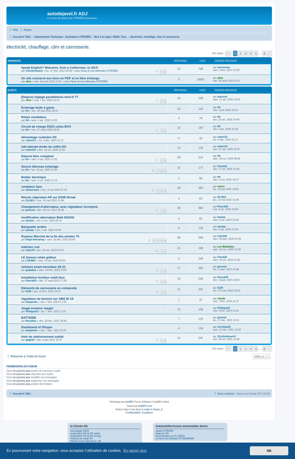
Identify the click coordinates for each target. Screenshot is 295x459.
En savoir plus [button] (135, 451)
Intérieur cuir (30, 247)
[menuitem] (13, 30)
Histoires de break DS (81, 438)
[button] (228, 53)
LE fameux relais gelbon (38, 257)
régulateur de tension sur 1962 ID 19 (47, 298)
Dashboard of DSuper (37, 327)
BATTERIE (28, 317)
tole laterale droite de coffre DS (43, 146)
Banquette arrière (33, 227)
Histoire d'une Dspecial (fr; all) (85, 441)
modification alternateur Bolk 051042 (47, 217)
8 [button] (264, 53)
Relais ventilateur (33, 117)
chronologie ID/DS (79, 431)
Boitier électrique (33, 177)
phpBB (128, 402)
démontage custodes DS (39, 137)
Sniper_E (158, 409)
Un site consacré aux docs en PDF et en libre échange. (60, 78)
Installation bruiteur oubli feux (43, 277)
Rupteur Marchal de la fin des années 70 (50, 236)
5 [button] (256, 53)
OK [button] (269, 451)
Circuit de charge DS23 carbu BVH (46, 126)
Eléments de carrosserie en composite (49, 288)
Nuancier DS (162, 433)
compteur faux (31, 186)
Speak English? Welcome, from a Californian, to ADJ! (59, 67)
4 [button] (250, 53)
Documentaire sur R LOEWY (170, 436)
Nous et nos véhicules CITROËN (99, 70)
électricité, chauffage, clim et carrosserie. (48, 46)
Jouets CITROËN (164, 431)
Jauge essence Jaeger (37, 308)
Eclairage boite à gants (37, 107)
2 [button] (240, 53)
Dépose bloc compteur (37, 156)
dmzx (138, 409)
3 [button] (245, 53)
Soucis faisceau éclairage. (40, 166)
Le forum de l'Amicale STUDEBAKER (175, 438)
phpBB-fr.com (145, 406)
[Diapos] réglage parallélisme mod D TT (49, 97)
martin (147, 409)
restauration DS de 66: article (85, 433)
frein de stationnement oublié (42, 336)
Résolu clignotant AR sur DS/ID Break (48, 197)
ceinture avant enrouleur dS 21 (43, 267)
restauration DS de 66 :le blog (85, 436)
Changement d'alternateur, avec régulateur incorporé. (59, 206)
